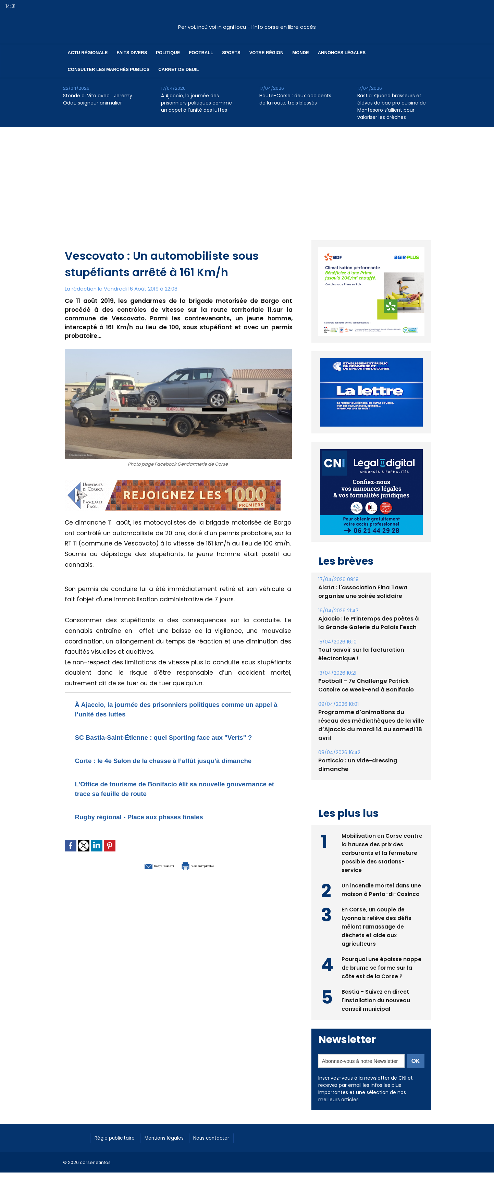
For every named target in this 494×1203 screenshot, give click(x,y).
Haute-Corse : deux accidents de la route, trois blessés (295, 99)
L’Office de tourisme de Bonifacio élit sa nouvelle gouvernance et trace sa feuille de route (171, 807)
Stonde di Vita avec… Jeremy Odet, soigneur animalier (97, 99)
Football (201, 52)
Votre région (266, 52)
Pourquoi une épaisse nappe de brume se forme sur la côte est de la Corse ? (381, 966)
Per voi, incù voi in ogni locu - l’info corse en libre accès (247, 26)
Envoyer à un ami (140, 884)
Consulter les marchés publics (109, 69)
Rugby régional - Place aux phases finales (157, 835)
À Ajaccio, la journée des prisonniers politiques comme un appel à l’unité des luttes (196, 102)
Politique (168, 52)
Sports (231, 52)
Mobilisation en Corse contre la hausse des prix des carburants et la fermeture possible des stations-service (382, 852)
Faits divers (132, 52)
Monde (300, 52)
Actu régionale (88, 52)
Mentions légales (174, 1137)
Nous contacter (227, 1137)
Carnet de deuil (178, 69)
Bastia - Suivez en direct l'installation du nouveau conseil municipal (376, 999)
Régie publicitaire (118, 1137)
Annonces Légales (342, 52)
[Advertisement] (247, 178)
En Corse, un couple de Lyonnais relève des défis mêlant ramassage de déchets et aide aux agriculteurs (377, 926)
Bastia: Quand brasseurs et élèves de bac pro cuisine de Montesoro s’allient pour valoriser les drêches (391, 106)
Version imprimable (213, 884)
